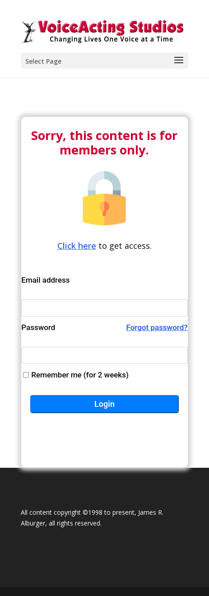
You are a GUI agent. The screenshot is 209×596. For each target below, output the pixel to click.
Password (104, 327)
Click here (76, 245)
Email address (45, 279)
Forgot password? (156, 327)
